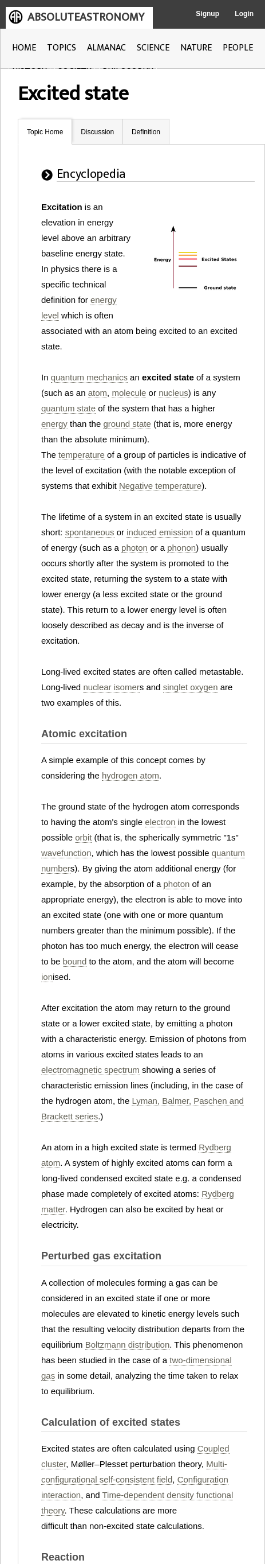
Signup (207, 14)
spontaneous (89, 532)
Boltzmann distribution (127, 1344)
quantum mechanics (89, 377)
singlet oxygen (190, 687)
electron (160, 822)
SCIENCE (153, 48)
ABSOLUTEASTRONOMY (85, 17)
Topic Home (45, 132)
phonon (181, 548)
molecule (129, 393)
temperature (81, 455)
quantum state (68, 408)
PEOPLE (238, 48)
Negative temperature (160, 486)
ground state (127, 424)
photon (134, 548)
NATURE (196, 48)
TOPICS (61, 48)
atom (97, 393)
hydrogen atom (130, 775)
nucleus (173, 393)
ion (47, 977)
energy (54, 424)
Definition (146, 132)
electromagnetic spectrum (90, 1070)
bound (75, 961)
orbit (83, 837)
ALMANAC (106, 48)
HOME (24, 48)
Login (244, 14)
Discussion (97, 132)
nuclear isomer (111, 687)
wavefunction (66, 853)
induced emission (159, 532)
